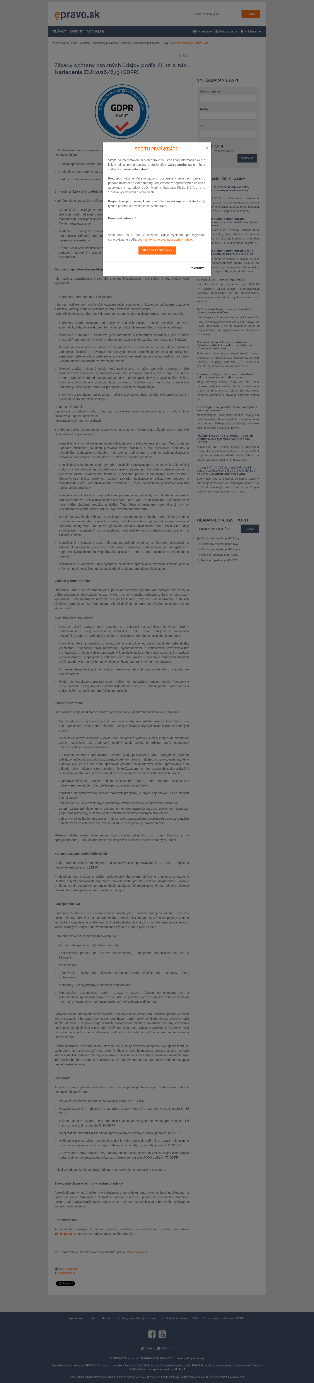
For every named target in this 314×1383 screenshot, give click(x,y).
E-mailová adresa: (122, 218)
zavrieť (197, 268)
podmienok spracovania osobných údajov (165, 239)
